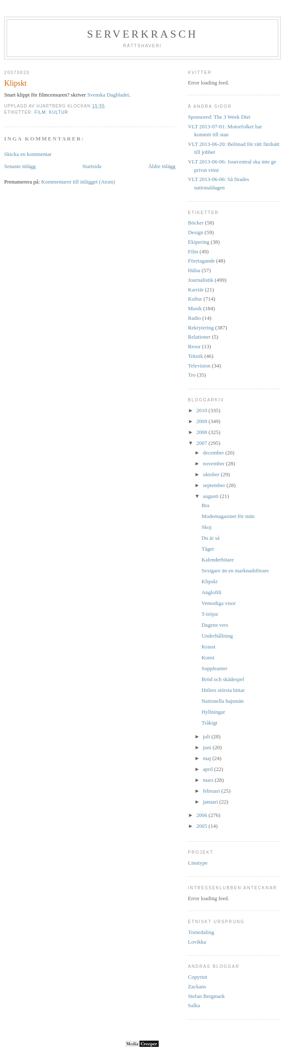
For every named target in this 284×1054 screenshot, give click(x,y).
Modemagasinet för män (227, 516)
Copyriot (197, 977)
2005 (202, 826)
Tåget (207, 549)
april (208, 769)
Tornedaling (201, 932)
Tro (191, 375)
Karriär (196, 289)
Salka (194, 1005)
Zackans (197, 986)
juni (208, 747)
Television (199, 365)
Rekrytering (201, 327)
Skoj (206, 527)
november (214, 463)
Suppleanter (214, 668)
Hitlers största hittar (222, 690)
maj (208, 758)
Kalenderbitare (217, 559)
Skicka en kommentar (27, 154)
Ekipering (198, 242)
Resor (194, 346)
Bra (205, 505)
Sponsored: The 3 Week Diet (219, 117)
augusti (211, 496)
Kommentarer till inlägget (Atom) (78, 182)
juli (207, 736)
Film (40, 112)
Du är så (210, 538)
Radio (194, 318)
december (214, 452)
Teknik (195, 356)
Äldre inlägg (161, 166)
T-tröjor (209, 614)
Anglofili (211, 592)
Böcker (196, 222)
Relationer (199, 337)
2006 (202, 815)
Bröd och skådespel (222, 679)
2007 (202, 443)
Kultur (58, 112)
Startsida (91, 166)
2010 (202, 410)
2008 (202, 432)
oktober (212, 474)
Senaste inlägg (20, 166)
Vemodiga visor (218, 603)
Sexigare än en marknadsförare (235, 570)
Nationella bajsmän (222, 701)
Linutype (198, 863)
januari (211, 802)
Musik (195, 308)
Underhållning (217, 636)
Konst (207, 657)
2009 (202, 421)
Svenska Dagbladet (108, 95)
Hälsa (194, 270)
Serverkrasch (142, 34)
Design (195, 232)
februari (212, 791)
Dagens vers (214, 625)
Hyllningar (213, 712)
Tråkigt (209, 723)
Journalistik (200, 280)
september (215, 485)
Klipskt (209, 581)
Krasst (208, 646)
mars (209, 780)
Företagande (201, 261)
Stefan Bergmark (206, 996)
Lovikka (197, 942)
